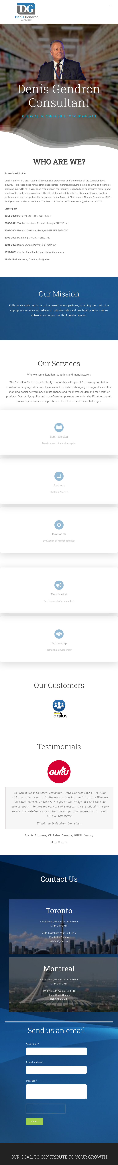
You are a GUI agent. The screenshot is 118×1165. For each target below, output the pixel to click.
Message (31, 1080)
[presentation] (45, 1108)
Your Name (32, 1043)
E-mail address (34, 1062)
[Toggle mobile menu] (111, 6)
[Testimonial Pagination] (52, 842)
